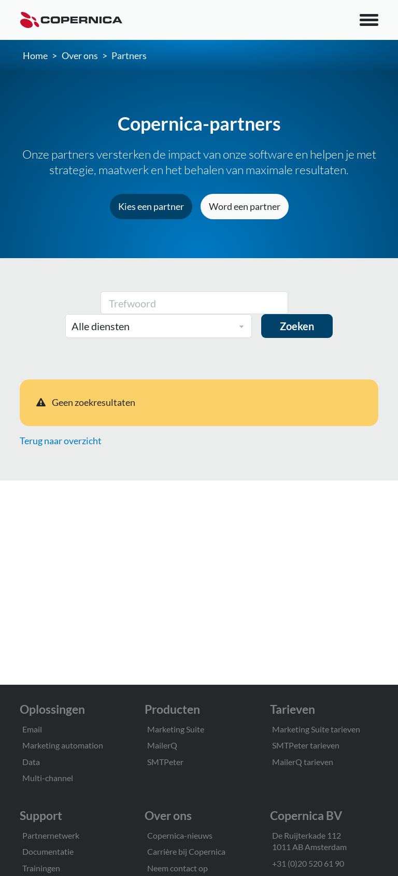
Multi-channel (47, 778)
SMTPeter (165, 762)
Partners (129, 55)
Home (35, 55)
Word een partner (244, 206)
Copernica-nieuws (179, 835)
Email (32, 729)
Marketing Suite (175, 729)
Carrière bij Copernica (186, 851)
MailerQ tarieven (302, 762)
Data (31, 762)
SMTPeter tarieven (305, 745)
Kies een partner (151, 206)
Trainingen (41, 868)
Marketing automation (62, 745)
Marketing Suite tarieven (316, 729)
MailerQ (162, 745)
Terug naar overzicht (61, 440)
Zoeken (297, 326)
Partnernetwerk (50, 835)
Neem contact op (177, 868)
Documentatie (48, 851)
